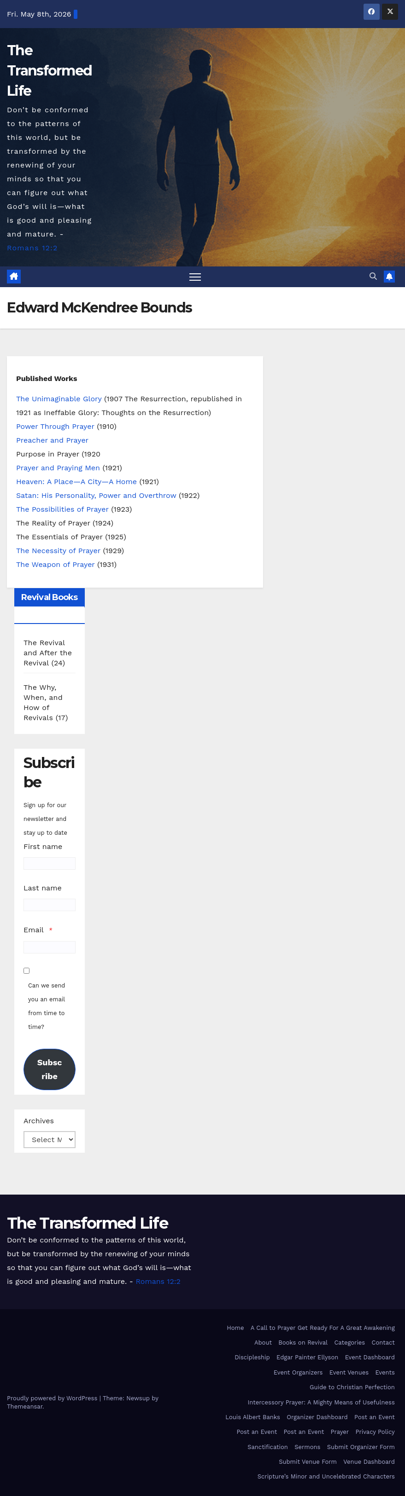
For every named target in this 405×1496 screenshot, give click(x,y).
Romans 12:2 (32, 247)
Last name (42, 888)
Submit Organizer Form (361, 1447)
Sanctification (267, 1447)
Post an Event (374, 1417)
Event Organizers (298, 1372)
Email (33, 929)
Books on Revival (303, 1342)
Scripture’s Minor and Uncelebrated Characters (326, 1476)
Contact (383, 1342)
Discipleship (252, 1357)
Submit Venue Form (308, 1461)
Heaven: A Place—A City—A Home (76, 481)
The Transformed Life (49, 70)
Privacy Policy (375, 1431)
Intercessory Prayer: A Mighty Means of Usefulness (321, 1402)
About (263, 1342)
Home (235, 1327)
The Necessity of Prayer (58, 550)
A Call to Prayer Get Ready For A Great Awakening (323, 1327)
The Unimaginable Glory (58, 398)
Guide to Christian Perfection (352, 1387)
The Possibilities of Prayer (62, 509)
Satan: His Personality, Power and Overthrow (96, 495)
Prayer (340, 1431)
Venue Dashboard (369, 1461)
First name (42, 846)
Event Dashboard (370, 1357)
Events (384, 1372)
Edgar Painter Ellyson (307, 1357)
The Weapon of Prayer (55, 564)
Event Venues (349, 1372)
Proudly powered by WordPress (53, 1398)
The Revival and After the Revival (47, 652)
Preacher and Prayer (52, 440)
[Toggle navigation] (195, 277)
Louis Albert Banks (252, 1417)
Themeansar (24, 1406)
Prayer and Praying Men (58, 467)
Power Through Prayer (55, 426)
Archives (38, 1120)
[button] (373, 276)
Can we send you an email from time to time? (46, 1006)
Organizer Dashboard (317, 1417)
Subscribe (49, 1069)
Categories (349, 1342)
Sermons (307, 1447)
